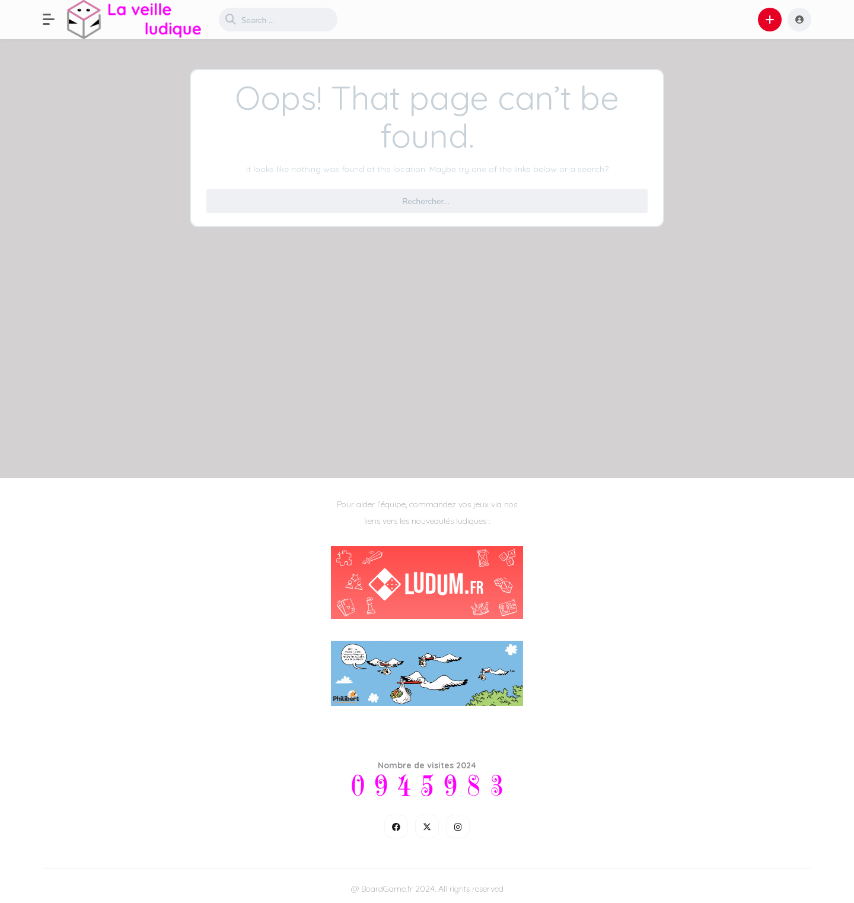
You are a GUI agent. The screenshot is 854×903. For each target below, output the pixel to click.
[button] (54, 19)
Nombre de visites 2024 (427, 765)
